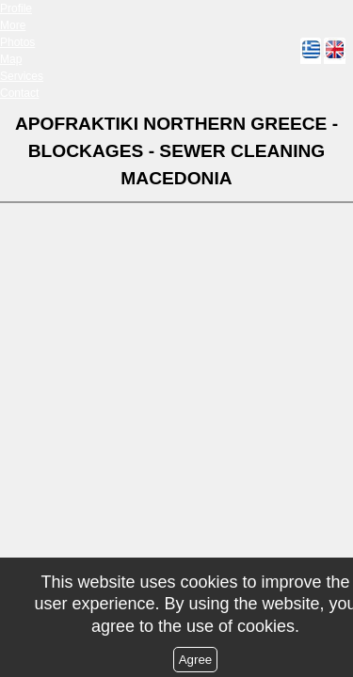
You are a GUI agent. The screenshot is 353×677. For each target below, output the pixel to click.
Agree (196, 660)
